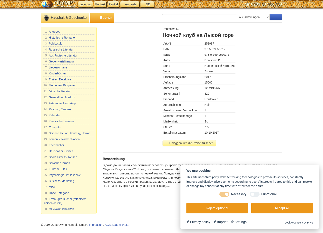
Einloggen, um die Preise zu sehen (189, 143)
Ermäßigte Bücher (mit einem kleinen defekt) (64, 201)
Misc (49, 187)
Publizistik (52, 43)
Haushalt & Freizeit (58, 151)
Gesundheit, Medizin (59, 97)
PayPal (113, 4)
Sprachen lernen (56, 163)
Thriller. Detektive (57, 79)
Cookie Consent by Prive (298, 222)
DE (147, 4)
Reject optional (217, 208)
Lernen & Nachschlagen (61, 139)
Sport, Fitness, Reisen (60, 157)
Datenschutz (120, 224)
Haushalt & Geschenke (65, 18)
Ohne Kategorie (56, 193)
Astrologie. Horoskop (59, 103)
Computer (52, 127)
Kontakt (100, 4)
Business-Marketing (58, 181)
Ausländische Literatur (60, 55)
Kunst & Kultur (55, 169)
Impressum (96, 224)
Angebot (51, 31)
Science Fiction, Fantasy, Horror (66, 133)
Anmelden (130, 4)
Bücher (102, 18)
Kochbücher (53, 145)
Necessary (238, 194)
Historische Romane (59, 37)
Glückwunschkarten (58, 209)
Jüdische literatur (57, 91)
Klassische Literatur (58, 121)
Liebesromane (55, 67)
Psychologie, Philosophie (62, 175)
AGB (108, 224)
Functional (268, 194)
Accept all (282, 208)
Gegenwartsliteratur (58, 61)
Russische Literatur (58, 49)
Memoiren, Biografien (59, 85)
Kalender (51, 115)
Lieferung (85, 4)
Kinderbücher (54, 73)
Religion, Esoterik (57, 109)
